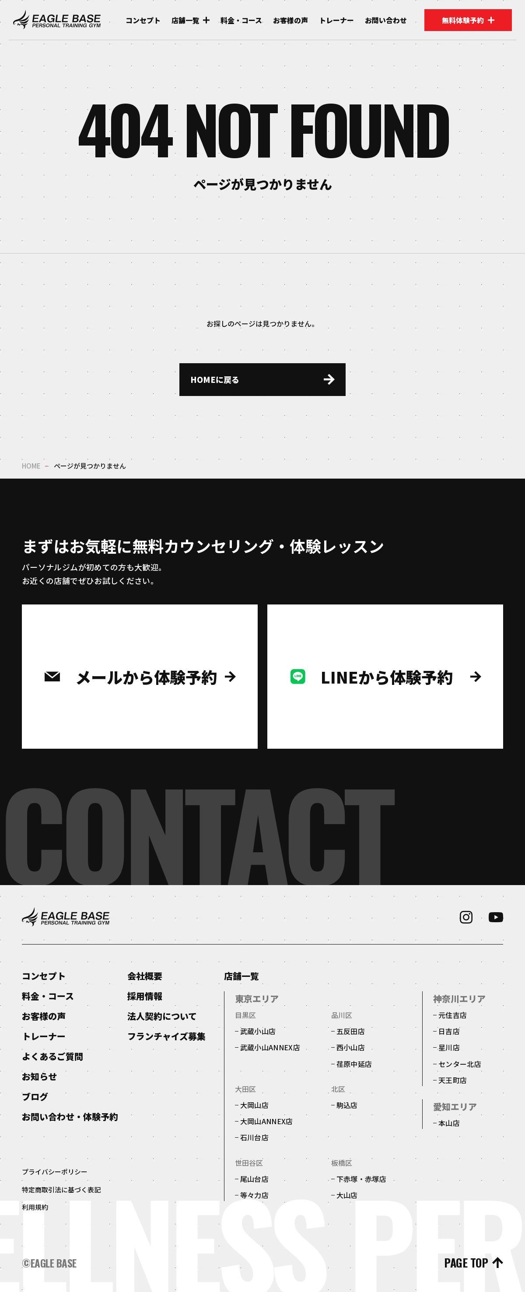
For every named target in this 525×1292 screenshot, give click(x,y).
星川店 (449, 1047)
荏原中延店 (354, 1064)
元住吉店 (452, 1015)
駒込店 (347, 1105)
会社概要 (144, 975)
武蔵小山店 (258, 1031)
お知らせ (39, 1076)
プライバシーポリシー (55, 1171)
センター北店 (459, 1064)
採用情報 (144, 996)
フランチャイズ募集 (166, 1036)
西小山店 (350, 1047)
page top (466, 1263)
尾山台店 (254, 1179)
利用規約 (35, 1207)
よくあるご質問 (52, 1056)
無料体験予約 (468, 20)
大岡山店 (254, 1105)
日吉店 (449, 1031)
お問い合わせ (386, 20)
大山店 (347, 1195)
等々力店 (254, 1195)
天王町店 (452, 1080)
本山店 (449, 1123)
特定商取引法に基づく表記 (61, 1189)
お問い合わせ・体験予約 (70, 1116)
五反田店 (350, 1031)
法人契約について (162, 1016)
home (31, 465)
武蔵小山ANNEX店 (270, 1047)
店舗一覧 (241, 976)
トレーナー (336, 20)
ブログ (35, 1096)
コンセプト (143, 20)
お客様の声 (290, 20)
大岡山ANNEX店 (266, 1121)
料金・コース (241, 20)
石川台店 (254, 1137)
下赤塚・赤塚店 (361, 1179)
